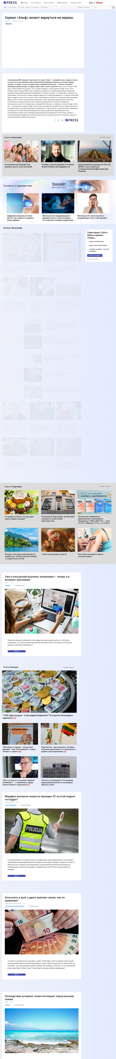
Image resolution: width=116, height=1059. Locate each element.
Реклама (86, 7)
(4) (28, 526)
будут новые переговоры (98, 208)
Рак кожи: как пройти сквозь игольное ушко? (90, 375)
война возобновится (96, 204)
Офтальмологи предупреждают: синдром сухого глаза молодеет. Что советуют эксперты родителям (57, 180)
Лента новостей (36, 3)
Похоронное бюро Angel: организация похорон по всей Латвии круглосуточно (58, 360)
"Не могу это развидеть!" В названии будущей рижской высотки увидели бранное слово (57, 523)
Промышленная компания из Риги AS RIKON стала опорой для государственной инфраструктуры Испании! (94, 148)
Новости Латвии (49, 3)
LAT (5, 7)
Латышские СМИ (76, 3)
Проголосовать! (95, 218)
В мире (24, 3)
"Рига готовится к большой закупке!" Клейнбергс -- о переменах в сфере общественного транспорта (19, 523)
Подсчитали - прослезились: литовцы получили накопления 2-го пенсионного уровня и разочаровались (58, 510)
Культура (8, 23)
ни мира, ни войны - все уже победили (99, 213)
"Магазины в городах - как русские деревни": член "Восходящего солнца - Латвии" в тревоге (19, 510)
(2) (65, 512)
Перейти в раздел (105, 137)
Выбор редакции (62, 3)
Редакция (80, 7)
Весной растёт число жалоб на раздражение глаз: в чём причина (92, 179)
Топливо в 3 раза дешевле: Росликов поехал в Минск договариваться (57, 146)
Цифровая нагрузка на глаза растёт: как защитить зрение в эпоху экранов (20, 180)
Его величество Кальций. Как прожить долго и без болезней (18, 146)
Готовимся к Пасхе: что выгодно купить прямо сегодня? (19, 359)
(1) (14, 498)
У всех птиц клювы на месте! (54, 374)
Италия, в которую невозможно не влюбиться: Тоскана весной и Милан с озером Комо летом (21, 376)
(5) (20, 512)
